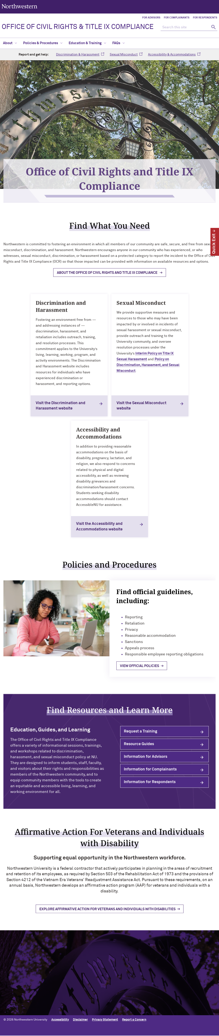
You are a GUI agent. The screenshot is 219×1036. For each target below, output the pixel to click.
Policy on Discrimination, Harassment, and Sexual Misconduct (148, 368)
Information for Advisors (145, 761)
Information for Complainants (150, 773)
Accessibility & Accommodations (172, 54)
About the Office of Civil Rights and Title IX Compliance (107, 276)
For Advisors (151, 18)
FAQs (118, 43)
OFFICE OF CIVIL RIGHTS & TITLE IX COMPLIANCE (78, 27)
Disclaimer (80, 1019)
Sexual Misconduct (124, 54)
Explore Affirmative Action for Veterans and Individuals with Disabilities (107, 913)
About (10, 43)
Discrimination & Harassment (77, 54)
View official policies (148, 663)
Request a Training (140, 736)
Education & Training (87, 43)
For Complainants (176, 18)
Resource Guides (139, 748)
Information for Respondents (150, 786)
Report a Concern (134, 1019)
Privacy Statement (105, 1019)
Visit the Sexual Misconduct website (141, 405)
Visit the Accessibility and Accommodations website (99, 527)
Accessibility (60, 1019)
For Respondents (205, 18)
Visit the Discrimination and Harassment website (60, 405)
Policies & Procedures (42, 43)
